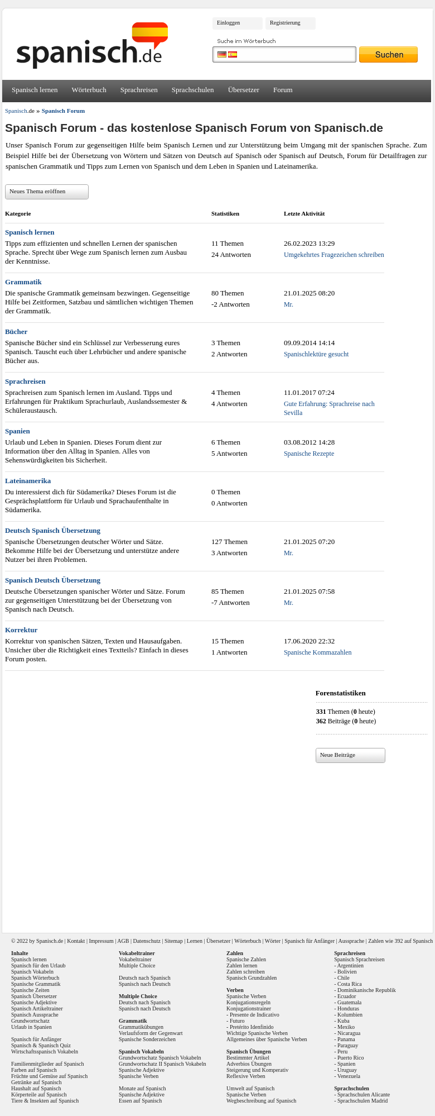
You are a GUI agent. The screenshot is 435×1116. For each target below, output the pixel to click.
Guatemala (349, 1002)
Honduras (348, 1008)
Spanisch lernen (35, 89)
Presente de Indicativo (254, 1015)
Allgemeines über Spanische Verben (266, 1039)
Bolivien (346, 972)
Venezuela (348, 1076)
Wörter (273, 941)
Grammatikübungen (141, 1027)
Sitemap (174, 941)
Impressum (101, 941)
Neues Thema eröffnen (37, 191)
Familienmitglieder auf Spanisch (47, 1064)
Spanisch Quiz (54, 1045)
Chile (343, 978)
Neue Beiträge (337, 754)
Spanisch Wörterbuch (35, 978)
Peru (342, 1051)
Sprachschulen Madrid (362, 1101)
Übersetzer (243, 89)
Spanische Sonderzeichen (147, 1039)
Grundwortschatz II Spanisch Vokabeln (162, 1064)
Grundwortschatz (30, 1021)
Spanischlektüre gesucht (316, 354)
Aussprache (352, 941)
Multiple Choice (137, 965)
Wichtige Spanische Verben (257, 1033)
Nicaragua (348, 1033)
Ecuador (346, 996)
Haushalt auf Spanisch (36, 1088)
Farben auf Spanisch (34, 1070)
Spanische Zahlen (246, 959)
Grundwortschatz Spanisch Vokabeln (160, 1058)
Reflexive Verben (245, 1076)
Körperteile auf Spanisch (38, 1094)
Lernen (194, 941)
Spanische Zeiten (30, 990)
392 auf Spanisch (413, 941)
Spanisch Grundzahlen (251, 978)
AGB (123, 941)
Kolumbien (349, 1015)
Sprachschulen (193, 89)
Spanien (346, 1064)
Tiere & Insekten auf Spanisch (45, 1101)
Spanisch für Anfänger (309, 941)
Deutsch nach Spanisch (145, 978)
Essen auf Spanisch (140, 1101)
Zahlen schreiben (245, 972)
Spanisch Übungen (248, 1051)
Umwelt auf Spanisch (250, 1088)
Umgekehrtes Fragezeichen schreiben (334, 255)
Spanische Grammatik (36, 984)
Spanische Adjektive (34, 1002)
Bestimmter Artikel (247, 1058)
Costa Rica (349, 984)
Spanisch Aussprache (35, 1015)
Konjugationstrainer (248, 1008)
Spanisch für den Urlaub (38, 965)
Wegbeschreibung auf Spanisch (261, 1101)
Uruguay (347, 1070)
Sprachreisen (139, 89)
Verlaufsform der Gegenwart (150, 1033)
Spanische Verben (138, 1076)
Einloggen (228, 23)
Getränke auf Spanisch (36, 1082)
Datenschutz (146, 941)
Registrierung (285, 23)
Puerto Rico (350, 1058)
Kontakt (76, 941)
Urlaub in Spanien (31, 1027)
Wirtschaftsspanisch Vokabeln (44, 1051)
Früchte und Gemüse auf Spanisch (49, 1076)
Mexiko (346, 1027)
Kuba (343, 1021)
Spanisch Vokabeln (32, 972)
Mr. (288, 304)
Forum (283, 89)
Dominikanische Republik (366, 990)
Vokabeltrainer (135, 959)
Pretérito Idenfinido (252, 1027)
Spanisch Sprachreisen (359, 959)
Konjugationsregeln (248, 1002)
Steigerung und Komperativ (257, 1070)
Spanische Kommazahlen (318, 652)
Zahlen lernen (241, 965)
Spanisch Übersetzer (34, 996)
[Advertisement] (219, 844)
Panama (346, 1039)
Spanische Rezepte (309, 453)
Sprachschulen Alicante (363, 1094)
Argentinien (350, 965)
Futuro (237, 1021)
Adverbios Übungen (249, 1064)
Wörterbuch (89, 89)
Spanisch (46, 941)
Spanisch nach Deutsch (145, 984)
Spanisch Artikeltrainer (36, 1008)
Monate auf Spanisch (142, 1088)
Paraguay (347, 1045)
